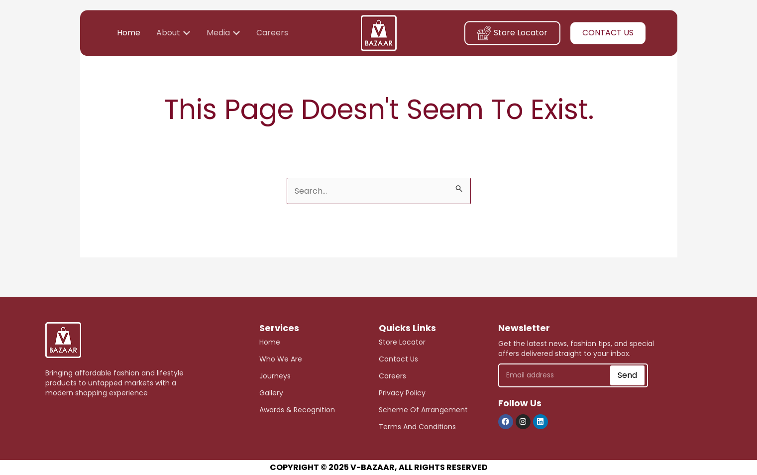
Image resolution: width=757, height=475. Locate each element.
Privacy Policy (402, 393)
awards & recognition (297, 410)
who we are (280, 359)
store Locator (402, 342)
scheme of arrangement (423, 410)
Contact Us (398, 359)
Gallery (271, 393)
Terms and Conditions (417, 427)
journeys (275, 376)
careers (392, 376)
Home (269, 342)
